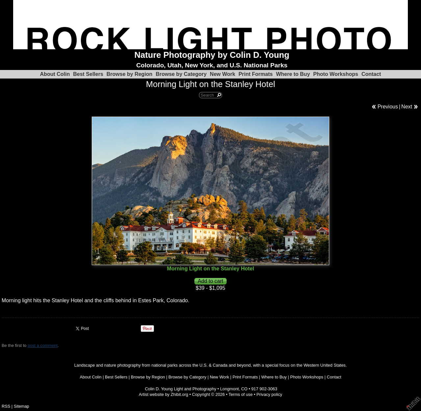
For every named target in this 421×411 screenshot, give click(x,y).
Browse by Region (130, 74)
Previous (388, 106)
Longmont (229, 388)
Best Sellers (88, 74)
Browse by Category (181, 74)
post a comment (43, 345)
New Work (222, 74)
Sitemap (21, 406)
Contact (371, 74)
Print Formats (255, 74)
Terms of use (241, 394)
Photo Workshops (335, 74)
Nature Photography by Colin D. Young (212, 54)
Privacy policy (269, 394)
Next (406, 106)
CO (244, 388)
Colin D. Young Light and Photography (180, 388)
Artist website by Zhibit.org (163, 394)
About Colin (55, 74)
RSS (6, 406)
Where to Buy (293, 74)
